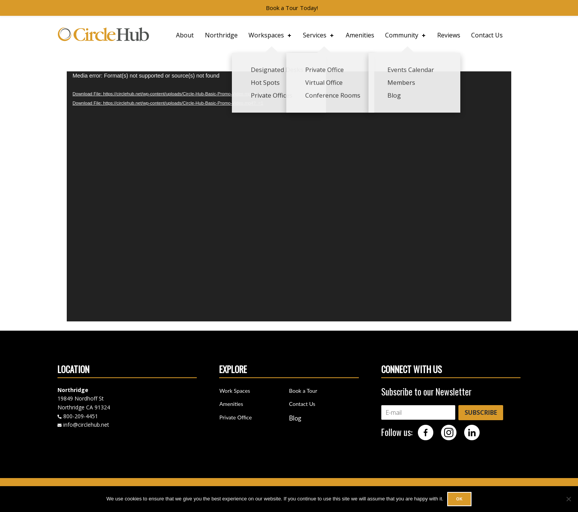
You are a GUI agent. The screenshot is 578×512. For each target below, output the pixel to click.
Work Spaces (234, 390)
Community (406, 35)
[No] (568, 499)
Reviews (448, 35)
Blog (295, 418)
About (185, 35)
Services (319, 35)
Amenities (360, 35)
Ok (459, 499)
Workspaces (270, 35)
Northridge (221, 35)
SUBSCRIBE (481, 412)
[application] (289, 196)
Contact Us (487, 35)
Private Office (235, 417)
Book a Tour (303, 390)
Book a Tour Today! (292, 8)
